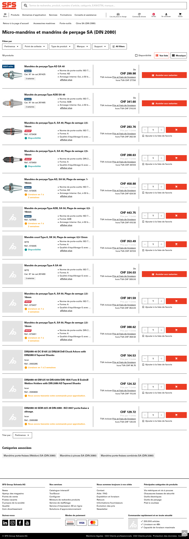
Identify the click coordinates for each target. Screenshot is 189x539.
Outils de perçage (153, 500)
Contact (100, 490)
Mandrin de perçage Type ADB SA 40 (44, 94)
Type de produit (61, 46)
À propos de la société (13, 503)
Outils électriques (152, 496)
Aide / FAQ (102, 493)
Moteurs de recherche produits (64, 500)
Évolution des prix (106, 506)
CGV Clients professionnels (118, 536)
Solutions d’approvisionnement (65, 509)
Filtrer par (7, 41)
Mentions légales (94, 536)
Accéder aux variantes (164, 75)
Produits (15, 15)
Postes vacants (9, 500)
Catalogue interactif (59, 490)
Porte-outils (65, 23)
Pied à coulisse (151, 503)
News (5, 490)
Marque (83, 46)
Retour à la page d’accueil (16, 23)
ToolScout (54, 493)
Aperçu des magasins (13, 493)
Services (53, 15)
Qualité (5, 506)
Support (100, 46)
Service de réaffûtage (60, 503)
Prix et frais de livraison (124, 77)
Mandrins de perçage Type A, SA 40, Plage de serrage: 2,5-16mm (56, 124)
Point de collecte (35, 46)
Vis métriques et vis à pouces (158, 490)
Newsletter (102, 509)
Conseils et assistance (85, 15)
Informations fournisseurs (110, 503)
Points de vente (10, 496)
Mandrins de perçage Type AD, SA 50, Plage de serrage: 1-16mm (56, 181)
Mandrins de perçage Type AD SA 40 (44, 66)
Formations (66, 15)
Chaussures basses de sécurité (159, 493)
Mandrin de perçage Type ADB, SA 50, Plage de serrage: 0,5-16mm (57, 210)
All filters (118, 46)
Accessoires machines (44, 23)
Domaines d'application (34, 15)
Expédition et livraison (108, 496)
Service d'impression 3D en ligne (65, 506)
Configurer (54, 496)
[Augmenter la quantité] (161, 130)
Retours (100, 500)
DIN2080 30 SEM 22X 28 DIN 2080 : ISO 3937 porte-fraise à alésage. (56, 410)
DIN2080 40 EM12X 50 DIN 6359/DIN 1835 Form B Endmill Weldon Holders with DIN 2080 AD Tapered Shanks (56, 381)
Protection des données (165, 536)
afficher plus (66, 80)
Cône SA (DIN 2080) (86, 23)
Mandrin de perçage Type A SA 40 (43, 265)
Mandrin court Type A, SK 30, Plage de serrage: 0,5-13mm (56, 237)
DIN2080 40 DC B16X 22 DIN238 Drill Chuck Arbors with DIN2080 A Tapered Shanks (55, 353)
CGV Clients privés (142, 536)
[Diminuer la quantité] (145, 130)
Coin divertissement (12, 509)
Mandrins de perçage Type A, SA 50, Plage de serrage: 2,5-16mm (56, 295)
